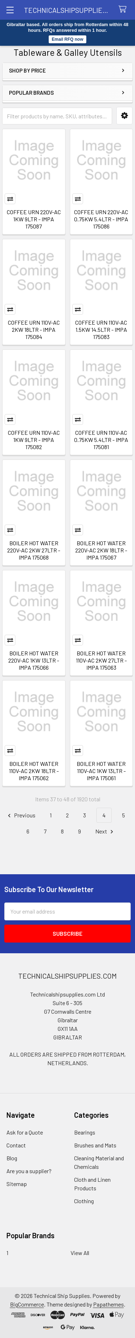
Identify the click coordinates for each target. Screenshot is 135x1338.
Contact (16, 1145)
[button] (124, 115)
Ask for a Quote (24, 1132)
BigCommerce (27, 1304)
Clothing (84, 1200)
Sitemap (16, 1183)
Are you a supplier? (29, 1170)
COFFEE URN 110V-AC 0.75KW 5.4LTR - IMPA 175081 (101, 439)
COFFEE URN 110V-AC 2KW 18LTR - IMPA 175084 (34, 329)
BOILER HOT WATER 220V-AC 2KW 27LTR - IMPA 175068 (33, 550)
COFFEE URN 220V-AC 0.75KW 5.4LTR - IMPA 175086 (101, 219)
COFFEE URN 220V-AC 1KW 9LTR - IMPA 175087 (34, 219)
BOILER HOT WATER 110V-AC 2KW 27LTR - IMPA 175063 (101, 660)
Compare (10, 198)
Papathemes (108, 1304)
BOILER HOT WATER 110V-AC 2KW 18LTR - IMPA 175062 (34, 770)
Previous (20, 815)
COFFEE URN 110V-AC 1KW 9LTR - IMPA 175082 (34, 439)
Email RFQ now (67, 39)
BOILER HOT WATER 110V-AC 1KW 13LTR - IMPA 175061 (101, 770)
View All (80, 1252)
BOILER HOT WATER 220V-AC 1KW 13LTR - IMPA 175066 (33, 660)
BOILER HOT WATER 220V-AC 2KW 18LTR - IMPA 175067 (101, 550)
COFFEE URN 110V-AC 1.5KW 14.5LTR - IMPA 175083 (101, 329)
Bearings (84, 1132)
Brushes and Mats (95, 1145)
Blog (11, 1158)
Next (105, 831)
